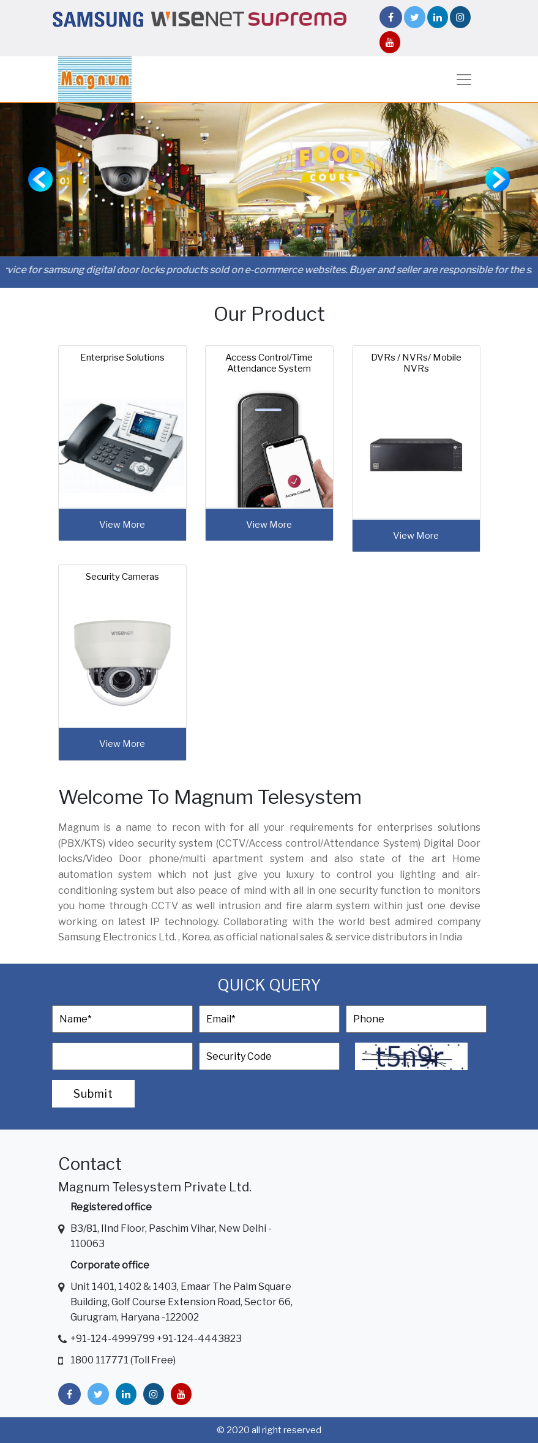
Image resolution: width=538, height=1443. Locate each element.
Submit (93, 1093)
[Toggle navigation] (463, 79)
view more (122, 524)
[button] (40, 180)
